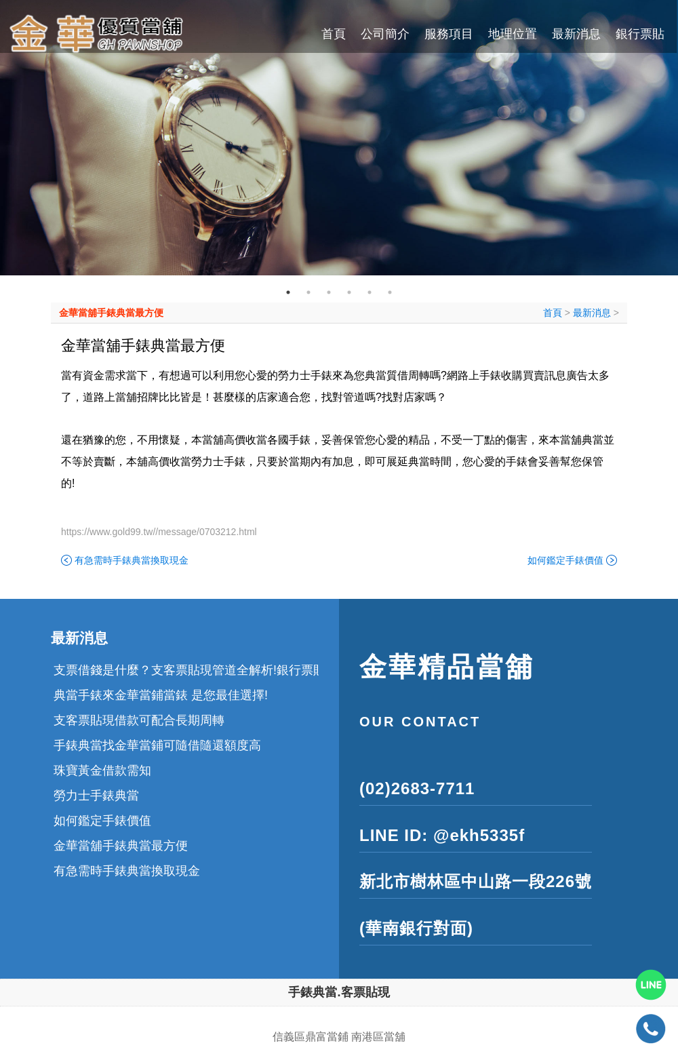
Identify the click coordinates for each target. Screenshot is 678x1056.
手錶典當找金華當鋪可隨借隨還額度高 (157, 745)
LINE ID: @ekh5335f (442, 835)
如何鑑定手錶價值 (565, 560)
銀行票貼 (640, 34)
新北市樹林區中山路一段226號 (475, 881)
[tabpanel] (339, 137)
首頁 (333, 34)
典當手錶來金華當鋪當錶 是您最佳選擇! (161, 695)
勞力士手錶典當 (96, 795)
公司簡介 (385, 34)
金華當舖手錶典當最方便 (111, 312)
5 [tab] (369, 292)
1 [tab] (288, 292)
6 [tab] (390, 292)
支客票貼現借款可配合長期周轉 (139, 720)
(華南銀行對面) (416, 928)
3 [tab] (329, 292)
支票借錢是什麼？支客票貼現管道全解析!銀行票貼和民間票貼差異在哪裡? (254, 670)
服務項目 (448, 34)
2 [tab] (308, 292)
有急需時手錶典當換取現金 (131, 560)
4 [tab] (349, 292)
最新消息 (576, 34)
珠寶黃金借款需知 (102, 770)
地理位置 (512, 34)
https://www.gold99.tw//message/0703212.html (159, 531)
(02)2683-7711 (417, 788)
